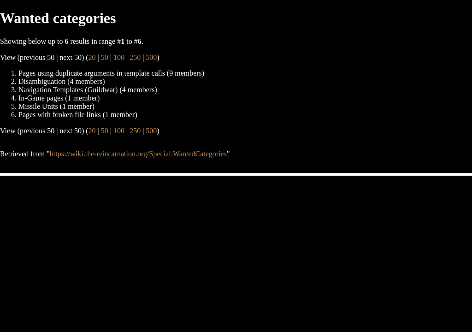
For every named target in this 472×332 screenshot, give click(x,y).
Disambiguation (41, 81)
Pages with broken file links (59, 115)
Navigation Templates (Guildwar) (68, 90)
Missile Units (38, 106)
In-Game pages (40, 98)
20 (92, 57)
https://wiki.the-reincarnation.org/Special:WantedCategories (138, 154)
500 (151, 57)
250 (135, 57)
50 (104, 57)
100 (118, 57)
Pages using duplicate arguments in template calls (91, 73)
